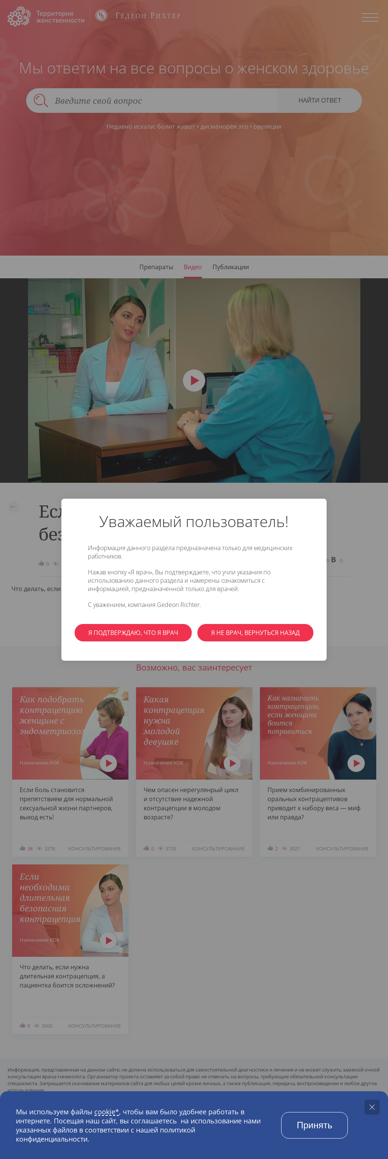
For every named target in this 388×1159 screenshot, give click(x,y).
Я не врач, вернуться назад (255, 633)
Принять (314, 1125)
